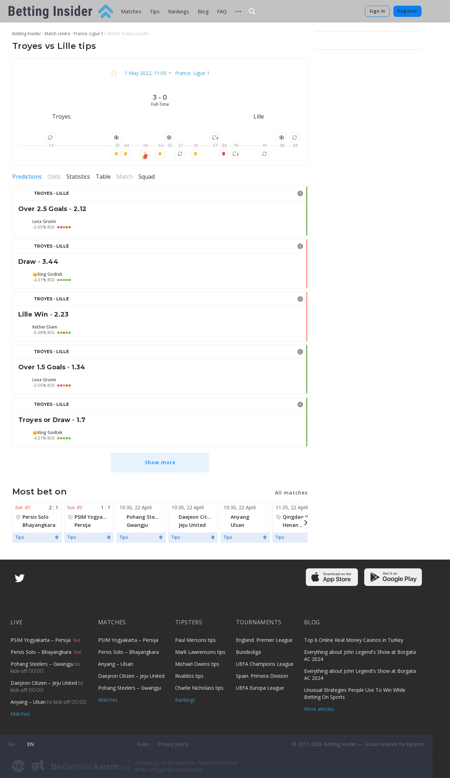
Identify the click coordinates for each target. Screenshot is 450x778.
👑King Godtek (47, 274)
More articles (319, 709)
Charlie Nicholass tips (199, 687)
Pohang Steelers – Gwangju (43, 664)
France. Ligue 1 (192, 73)
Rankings (178, 11)
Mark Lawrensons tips (200, 652)
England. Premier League (264, 640)
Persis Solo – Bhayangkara (42, 652)
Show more (160, 462)
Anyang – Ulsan (29, 702)
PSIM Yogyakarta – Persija (41, 640)
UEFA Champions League (265, 664)
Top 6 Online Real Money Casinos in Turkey (353, 640)
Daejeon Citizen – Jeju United (44, 683)
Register (407, 11)
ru (11, 744)
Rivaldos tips (189, 675)
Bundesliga (248, 652)
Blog (203, 11)
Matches (131, 11)
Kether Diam (44, 327)
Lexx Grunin (44, 221)
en (30, 744)
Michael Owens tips (197, 664)
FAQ (222, 11)
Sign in (377, 11)
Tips (155, 11)
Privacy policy (173, 744)
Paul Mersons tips (195, 640)
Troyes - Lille (51, 193)
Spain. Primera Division (262, 675)
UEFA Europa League (260, 687)
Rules (143, 744)
